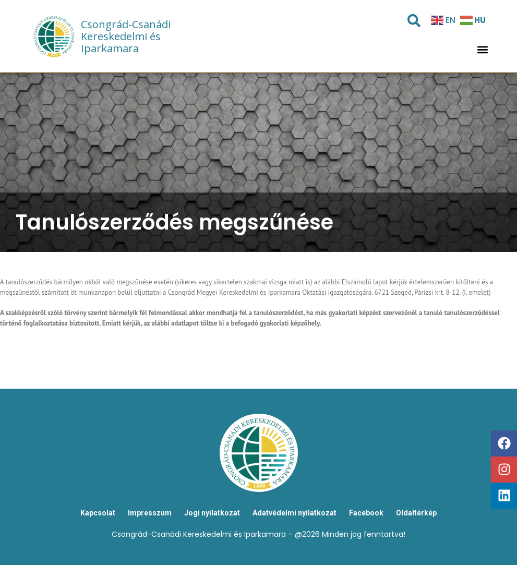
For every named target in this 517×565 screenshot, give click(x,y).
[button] (482, 49)
